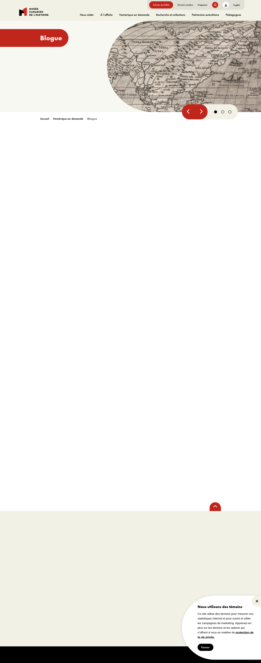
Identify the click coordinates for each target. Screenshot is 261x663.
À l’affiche (106, 15)
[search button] (215, 5)
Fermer (205, 647)
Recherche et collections (170, 15)
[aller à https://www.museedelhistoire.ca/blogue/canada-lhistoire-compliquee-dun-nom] (130, 66)
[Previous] (188, 111)
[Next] (201, 111)
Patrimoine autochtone (205, 15)
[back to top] (215, 506)
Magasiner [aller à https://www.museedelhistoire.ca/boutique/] (203, 4)
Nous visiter (87, 15)
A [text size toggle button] (226, 5)
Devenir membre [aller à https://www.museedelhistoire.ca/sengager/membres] (185, 4)
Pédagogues (233, 15)
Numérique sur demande (134, 15)
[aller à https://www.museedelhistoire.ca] (45, 119)
